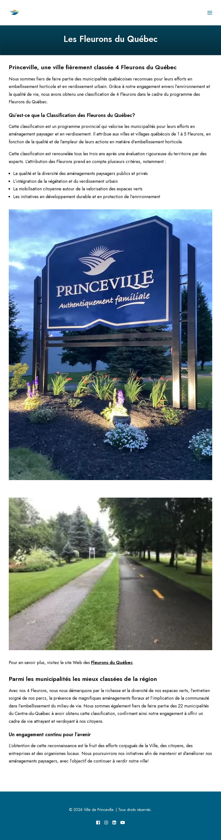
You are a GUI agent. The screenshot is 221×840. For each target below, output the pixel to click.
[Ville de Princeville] (20, 13)
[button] (210, 12)
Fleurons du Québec (112, 662)
